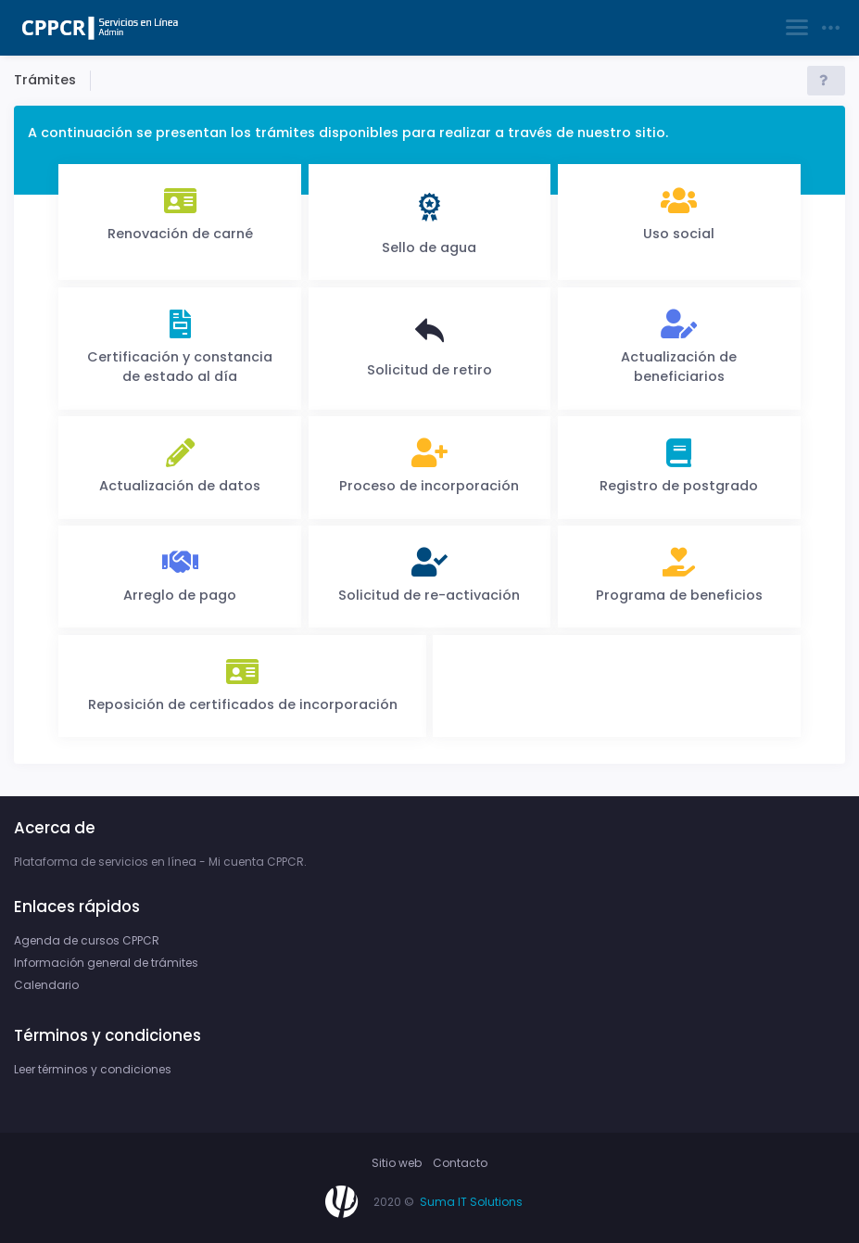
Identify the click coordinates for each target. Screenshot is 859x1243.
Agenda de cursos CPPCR (86, 940)
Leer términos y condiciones (92, 1069)
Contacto (460, 1163)
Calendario (46, 985)
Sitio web (397, 1163)
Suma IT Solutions (471, 1202)
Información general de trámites (106, 962)
